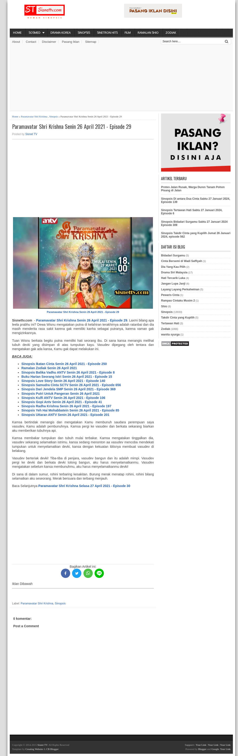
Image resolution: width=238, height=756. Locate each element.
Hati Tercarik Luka (173, 278)
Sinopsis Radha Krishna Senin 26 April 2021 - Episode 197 (66, 406)
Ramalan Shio (148, 32)
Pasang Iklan (70, 41)
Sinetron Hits (107, 32)
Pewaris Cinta (170, 295)
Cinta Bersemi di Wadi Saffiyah (181, 261)
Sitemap (90, 41)
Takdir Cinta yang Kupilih (178, 317)
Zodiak (170, 32)
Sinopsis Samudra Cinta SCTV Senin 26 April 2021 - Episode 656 (71, 385)
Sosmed (34, 32)
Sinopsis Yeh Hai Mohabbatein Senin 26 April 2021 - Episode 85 (70, 410)
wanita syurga (170, 334)
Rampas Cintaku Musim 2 (178, 300)
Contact (31, 41)
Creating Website (34, 749)
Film (128, 32)
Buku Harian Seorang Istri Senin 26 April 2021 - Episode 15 (66, 376)
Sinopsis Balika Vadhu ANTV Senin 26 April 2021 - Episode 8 (68, 372)
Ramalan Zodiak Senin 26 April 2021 (49, 368)
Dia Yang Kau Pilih (173, 267)
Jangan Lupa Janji (173, 283)
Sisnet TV (31, 134)
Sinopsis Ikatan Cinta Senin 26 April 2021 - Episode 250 (64, 364)
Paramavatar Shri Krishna (34, 116)
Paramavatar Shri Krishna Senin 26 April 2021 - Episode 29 (71, 126)
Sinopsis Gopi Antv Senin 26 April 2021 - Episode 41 (61, 402)
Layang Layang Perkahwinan (180, 289)
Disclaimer (49, 41)
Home (17, 32)
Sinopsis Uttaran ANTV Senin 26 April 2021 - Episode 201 (65, 415)
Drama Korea (60, 32)
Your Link (201, 744)
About (16, 41)
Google (215, 749)
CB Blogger (52, 749)
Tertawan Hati (170, 323)
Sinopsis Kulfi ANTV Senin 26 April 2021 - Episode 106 (63, 398)
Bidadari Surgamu (173, 255)
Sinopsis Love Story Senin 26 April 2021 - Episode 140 (63, 381)
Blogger (202, 749)
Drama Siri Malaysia (174, 272)
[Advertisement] (121, 78)
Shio (164, 306)
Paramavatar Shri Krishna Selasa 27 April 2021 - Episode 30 (84, 486)
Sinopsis (84, 32)
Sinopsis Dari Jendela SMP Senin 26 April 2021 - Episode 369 (68, 389)
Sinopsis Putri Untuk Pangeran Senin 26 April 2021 (60, 393)
